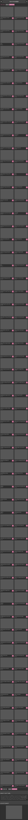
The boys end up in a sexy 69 (19, 590)
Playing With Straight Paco (19, 369)
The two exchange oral (18, 186)
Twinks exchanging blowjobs (5, 251)
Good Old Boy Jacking (4, 473)
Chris (1, 43)
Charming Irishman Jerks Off (5, 564)
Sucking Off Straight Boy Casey (5, 291)
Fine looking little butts (4, 694)
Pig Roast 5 (16, 134)
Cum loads (16, 212)
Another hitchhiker (3, 499)
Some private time (17, 147)
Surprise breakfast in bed (18, 551)
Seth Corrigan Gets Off (18, 395)
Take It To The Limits (3, 655)
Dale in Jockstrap (17, 694)
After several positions (18, 82)
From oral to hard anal (4, 199)
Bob (1, 264)
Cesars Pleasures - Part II (4, 17)
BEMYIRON (14, 1)
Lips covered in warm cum (4, 330)
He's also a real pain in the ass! (5, 121)
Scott (15, 173)
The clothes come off (18, 629)
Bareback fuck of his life (4, 668)
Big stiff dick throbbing (18, 108)
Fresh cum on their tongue (19, 277)
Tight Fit (1, 512)
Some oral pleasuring (18, 238)
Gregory (1, 486)
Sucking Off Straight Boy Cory (19, 382)
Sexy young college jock (4, 460)
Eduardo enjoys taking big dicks (5, 160)
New (7, 4)
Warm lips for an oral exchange (19, 603)
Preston (1, 603)
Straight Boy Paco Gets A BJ (5, 304)
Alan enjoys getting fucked (19, 160)
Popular (12, 4)
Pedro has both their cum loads (5, 95)
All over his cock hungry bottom (5, 525)
